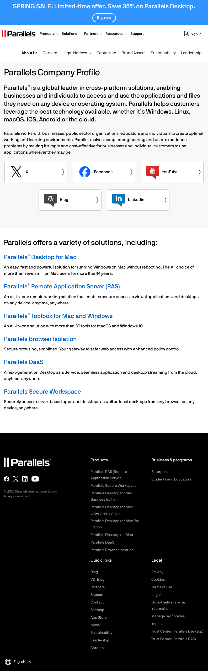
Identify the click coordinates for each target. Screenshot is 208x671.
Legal (156, 595)
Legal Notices (74, 53)
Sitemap (97, 610)
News (95, 625)
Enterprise (159, 472)
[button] (50, 34)
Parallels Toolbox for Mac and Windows (58, 316)
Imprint (157, 624)
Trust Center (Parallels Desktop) (177, 631)
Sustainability (163, 53)
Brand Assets (133, 53)
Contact (97, 602)
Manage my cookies (168, 616)
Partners (97, 587)
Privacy (157, 572)
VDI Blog (97, 579)
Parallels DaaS (24, 362)
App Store (98, 617)
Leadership (191, 53)
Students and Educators (171, 479)
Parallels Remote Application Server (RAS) (62, 287)
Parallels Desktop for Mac (40, 257)
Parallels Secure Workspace (42, 392)
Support (97, 595)
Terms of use (161, 587)
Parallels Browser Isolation (40, 339)
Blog (94, 572)
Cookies (158, 579)
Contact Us (106, 53)
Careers (50, 53)
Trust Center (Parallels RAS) (173, 639)
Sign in (192, 34)
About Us (30, 53)
